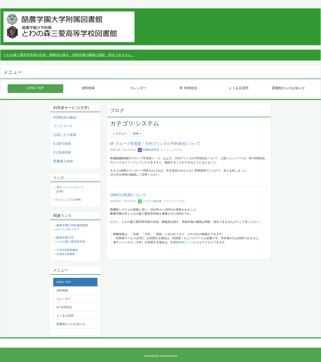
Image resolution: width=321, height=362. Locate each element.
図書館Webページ (181, 242)
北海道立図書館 (65, 254)
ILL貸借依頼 (62, 152)
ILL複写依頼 (62, 143)
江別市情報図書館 (67, 249)
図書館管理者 (148, 149)
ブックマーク (63, 126)
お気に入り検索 (64, 135)
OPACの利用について (128, 195)
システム (177, 149)
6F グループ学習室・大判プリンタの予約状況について (155, 144)
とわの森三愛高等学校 (71, 241)
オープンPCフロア (68, 229)
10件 (136, 133)
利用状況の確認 (64, 117)
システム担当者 (150, 201)
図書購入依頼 (63, 161)
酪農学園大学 (65, 237)
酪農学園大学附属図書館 (72, 225)
